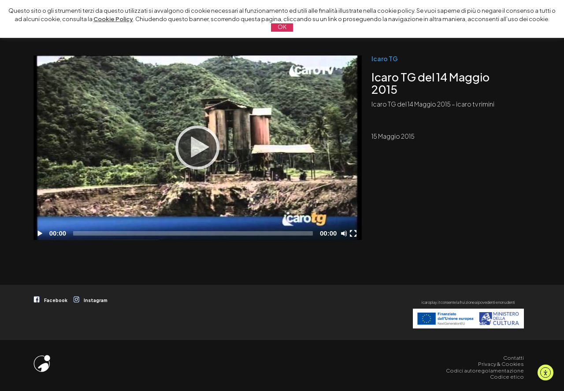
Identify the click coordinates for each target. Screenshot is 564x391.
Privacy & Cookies (501, 364)
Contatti (513, 357)
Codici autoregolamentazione (485, 370)
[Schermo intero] (354, 233)
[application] (197, 147)
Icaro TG (384, 59)
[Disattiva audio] (345, 233)
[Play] (197, 147)
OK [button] (282, 26)
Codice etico (507, 376)
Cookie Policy (113, 18)
